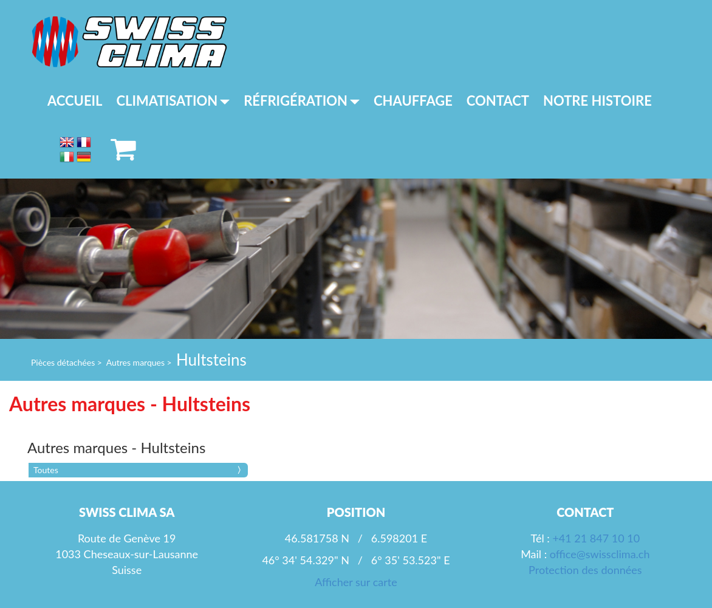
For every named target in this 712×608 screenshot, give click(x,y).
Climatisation (173, 100)
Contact (498, 100)
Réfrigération (302, 100)
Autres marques (135, 362)
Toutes (45, 470)
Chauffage (413, 100)
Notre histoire (597, 100)
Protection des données (585, 569)
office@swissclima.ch (600, 554)
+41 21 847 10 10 (596, 538)
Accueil (75, 100)
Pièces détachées (63, 362)
